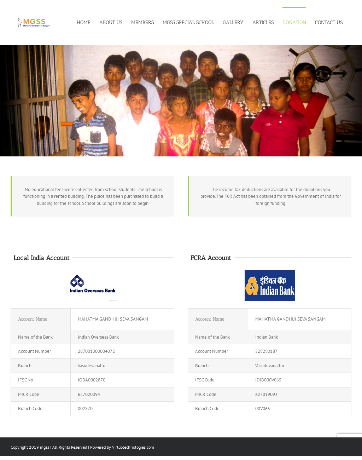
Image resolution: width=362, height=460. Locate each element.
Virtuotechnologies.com (133, 447)
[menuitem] (88, 22)
